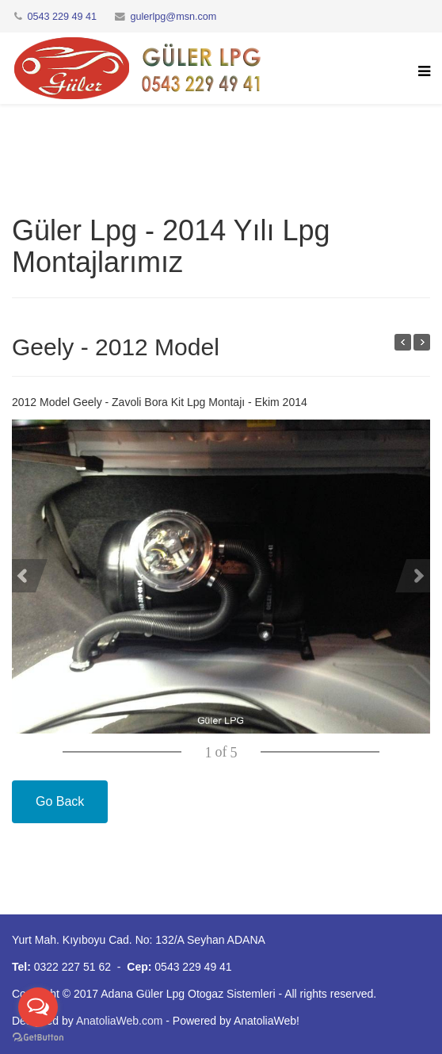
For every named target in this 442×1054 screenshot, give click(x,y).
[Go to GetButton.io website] (38, 1038)
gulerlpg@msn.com (174, 16)
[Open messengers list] (38, 1007)
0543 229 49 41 (62, 16)
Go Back (60, 801)
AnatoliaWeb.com (119, 1020)
